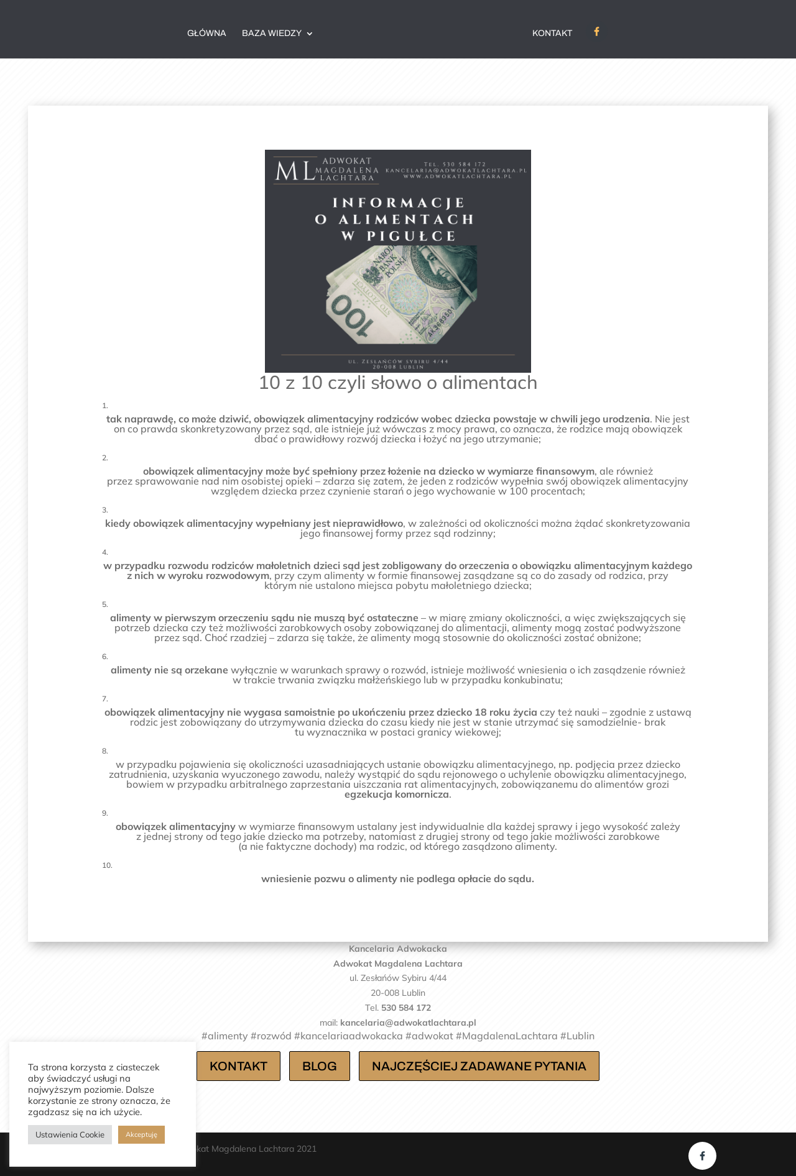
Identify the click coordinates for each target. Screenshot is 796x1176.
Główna (206, 33)
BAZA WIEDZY (272, 33)
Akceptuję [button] (141, 1134)
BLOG (319, 1066)
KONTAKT (238, 1066)
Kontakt (552, 33)
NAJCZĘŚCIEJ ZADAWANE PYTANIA (479, 1066)
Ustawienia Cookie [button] (69, 1134)
